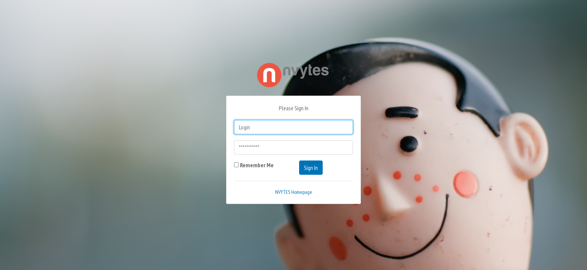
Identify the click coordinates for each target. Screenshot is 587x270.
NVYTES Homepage (293, 192)
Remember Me (254, 165)
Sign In (311, 167)
